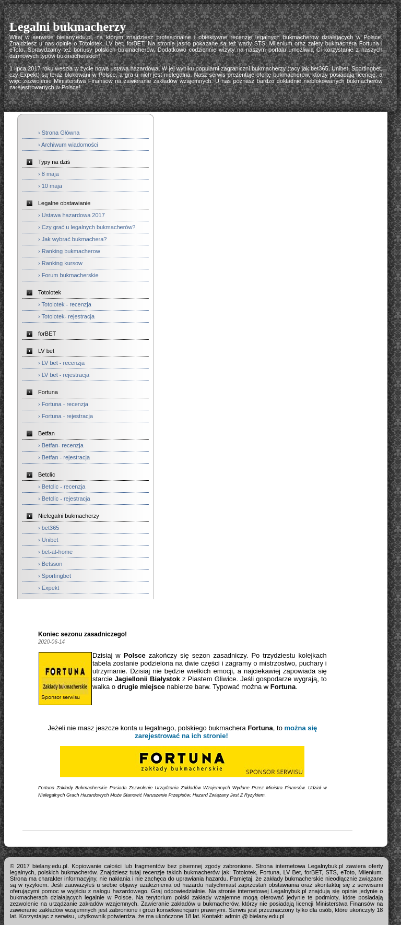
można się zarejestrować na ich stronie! (226, 732)
